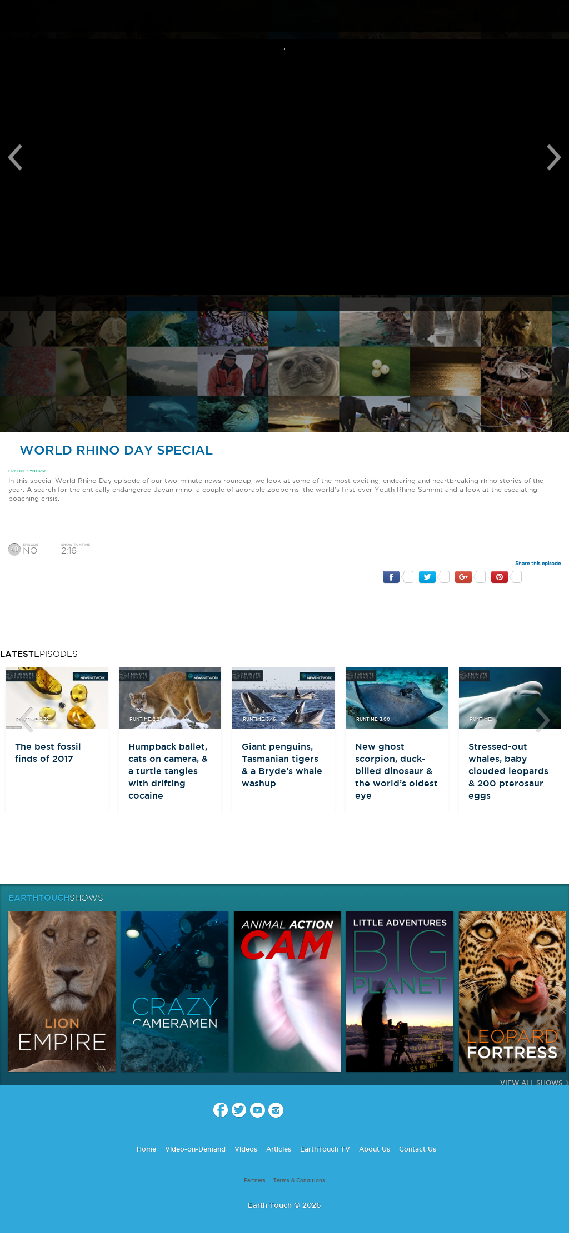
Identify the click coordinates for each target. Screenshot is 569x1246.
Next (554, 157)
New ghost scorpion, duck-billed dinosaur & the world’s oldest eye (396, 770)
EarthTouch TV (325, 1149)
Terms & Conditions (299, 1180)
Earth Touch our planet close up (284, 17)
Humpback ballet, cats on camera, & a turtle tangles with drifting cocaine (168, 770)
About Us (374, 1149)
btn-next (543, 720)
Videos (245, 1149)
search (556, 17)
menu (13, 17)
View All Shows (531, 1082)
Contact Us (417, 1149)
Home (146, 1149)
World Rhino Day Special (110, 450)
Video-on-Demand (195, 1149)
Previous (15, 157)
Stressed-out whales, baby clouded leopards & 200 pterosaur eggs (508, 770)
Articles (278, 1149)
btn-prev (26, 720)
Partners (255, 1180)
